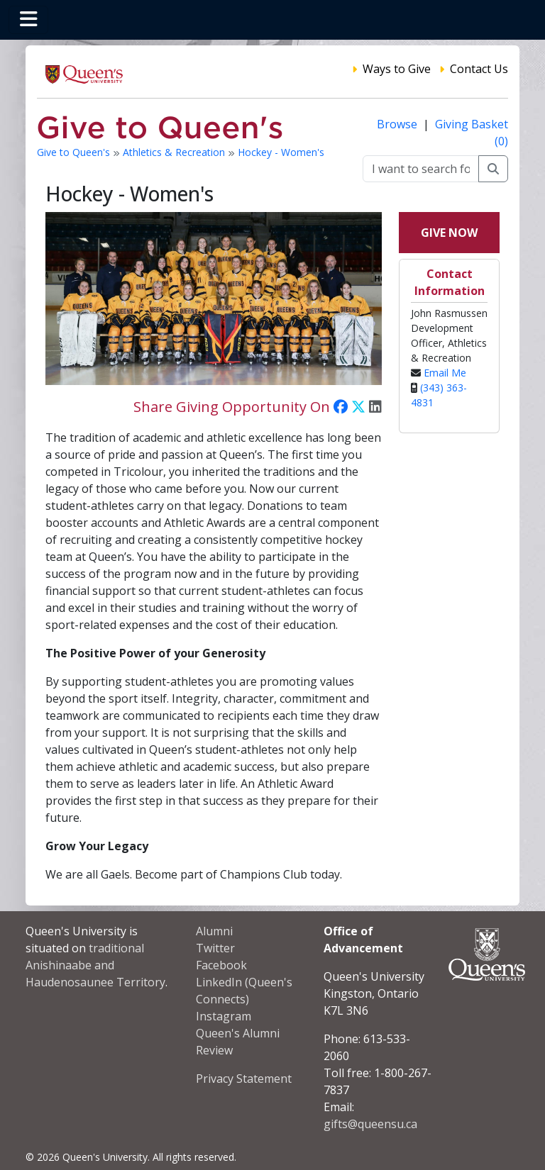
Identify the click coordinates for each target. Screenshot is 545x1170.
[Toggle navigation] (28, 20)
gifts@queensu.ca (370, 1124)
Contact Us (479, 69)
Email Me (445, 372)
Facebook (221, 965)
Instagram (223, 1016)
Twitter (215, 948)
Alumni (214, 931)
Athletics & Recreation (175, 152)
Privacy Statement (244, 1078)
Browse (398, 124)
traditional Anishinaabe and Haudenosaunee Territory (95, 965)
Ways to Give (397, 69)
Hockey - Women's (281, 152)
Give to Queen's (75, 152)
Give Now (449, 232)
